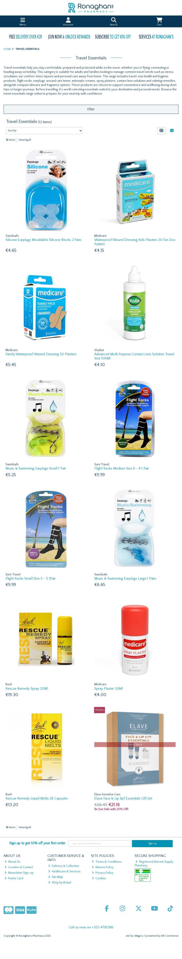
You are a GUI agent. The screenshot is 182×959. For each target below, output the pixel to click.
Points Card (14, 878)
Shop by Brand (59, 882)
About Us (12, 862)
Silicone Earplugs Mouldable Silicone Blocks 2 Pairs (44, 240)
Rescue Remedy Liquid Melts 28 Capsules (37, 798)
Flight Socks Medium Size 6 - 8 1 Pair (121, 468)
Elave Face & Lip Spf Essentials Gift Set (123, 798)
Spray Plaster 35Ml (108, 689)
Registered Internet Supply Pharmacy (154, 863)
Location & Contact (19, 867)
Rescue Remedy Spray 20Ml (27, 689)
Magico (139, 935)
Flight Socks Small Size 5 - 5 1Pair (31, 578)
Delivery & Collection (63, 866)
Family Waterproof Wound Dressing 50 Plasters (41, 354)
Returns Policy (103, 867)
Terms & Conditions (107, 862)
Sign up (152, 843)
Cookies (99, 878)
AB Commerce (169, 935)
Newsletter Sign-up (19, 873)
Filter (91, 109)
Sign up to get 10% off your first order (37, 843)
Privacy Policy (102, 873)
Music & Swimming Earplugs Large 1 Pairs (125, 578)
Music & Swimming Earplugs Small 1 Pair (36, 468)
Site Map (55, 877)
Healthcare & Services (64, 871)
